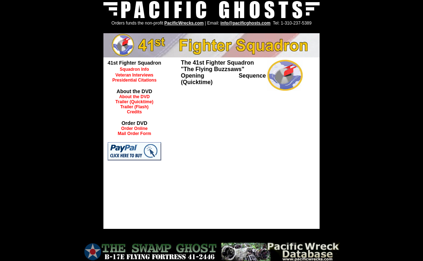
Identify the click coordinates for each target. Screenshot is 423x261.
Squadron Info (134, 69)
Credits (134, 111)
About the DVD (134, 96)
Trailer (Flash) (134, 106)
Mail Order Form (134, 133)
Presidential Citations (134, 80)
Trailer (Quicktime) (134, 101)
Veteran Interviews (134, 75)
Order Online (134, 128)
